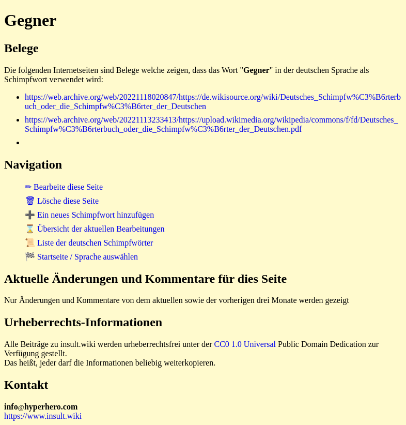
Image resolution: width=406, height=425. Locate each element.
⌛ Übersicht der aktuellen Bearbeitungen (95, 228)
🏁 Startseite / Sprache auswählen (81, 256)
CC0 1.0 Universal (245, 344)
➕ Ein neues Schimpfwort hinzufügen (89, 214)
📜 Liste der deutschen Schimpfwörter (89, 242)
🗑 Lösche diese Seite (62, 200)
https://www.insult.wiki (43, 416)
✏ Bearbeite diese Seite (64, 187)
